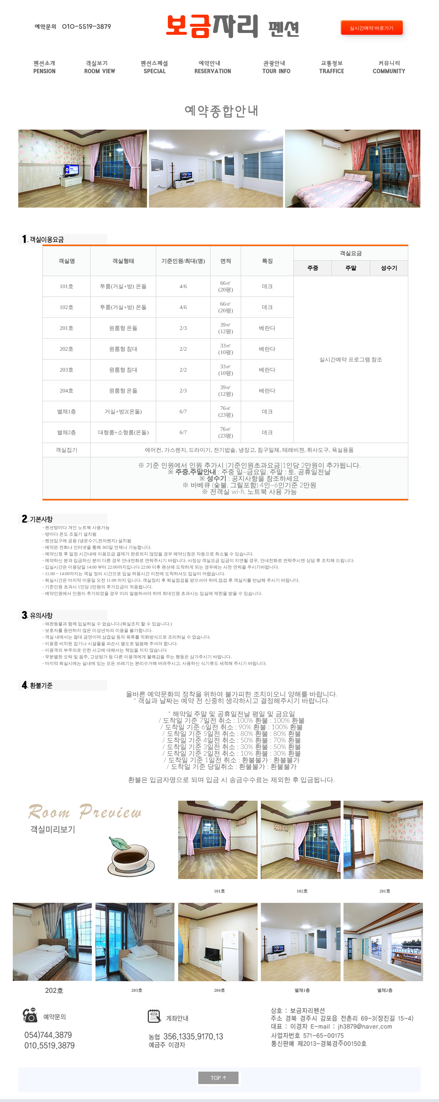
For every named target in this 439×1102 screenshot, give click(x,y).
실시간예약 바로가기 (371, 28)
